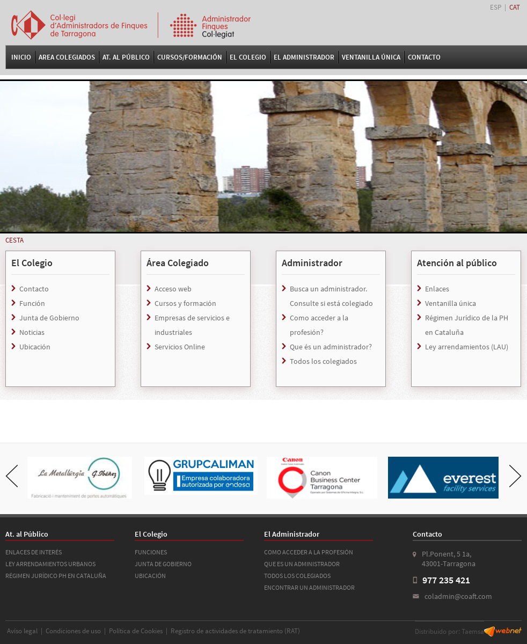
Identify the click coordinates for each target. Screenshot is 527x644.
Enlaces (437, 289)
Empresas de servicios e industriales (192, 325)
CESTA (14, 240)
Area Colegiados (67, 57)
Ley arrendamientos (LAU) (466, 347)
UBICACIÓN (150, 576)
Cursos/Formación (189, 57)
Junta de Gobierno (49, 318)
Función (32, 303)
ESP (495, 7)
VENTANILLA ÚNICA (371, 57)
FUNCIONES (151, 552)
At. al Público (126, 57)
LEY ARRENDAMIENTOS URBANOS (50, 564)
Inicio (21, 57)
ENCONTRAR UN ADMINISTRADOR (309, 587)
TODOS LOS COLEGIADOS (297, 576)
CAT (514, 7)
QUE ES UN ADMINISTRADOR (302, 564)
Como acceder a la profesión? (319, 325)
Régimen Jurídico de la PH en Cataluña (466, 325)
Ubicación (34, 347)
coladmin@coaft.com (458, 596)
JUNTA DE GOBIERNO (163, 564)
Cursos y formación (185, 303)
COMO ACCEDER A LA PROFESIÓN (308, 552)
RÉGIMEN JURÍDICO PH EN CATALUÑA (55, 576)
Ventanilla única (450, 303)
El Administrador (304, 57)
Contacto (424, 57)
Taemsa (473, 631)
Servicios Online (180, 347)
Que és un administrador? (331, 347)
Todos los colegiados (323, 361)
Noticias (32, 332)
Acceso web (173, 289)
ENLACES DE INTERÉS (33, 552)
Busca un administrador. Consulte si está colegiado (331, 296)
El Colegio (248, 57)
